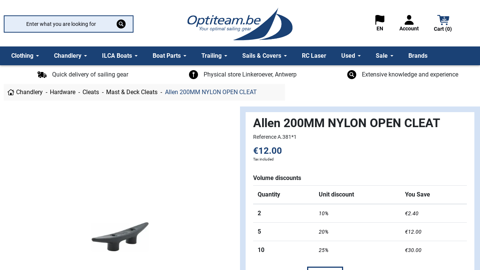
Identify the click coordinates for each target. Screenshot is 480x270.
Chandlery (29, 92)
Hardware (62, 92)
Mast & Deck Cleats (132, 92)
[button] (443, 24)
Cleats (90, 92)
